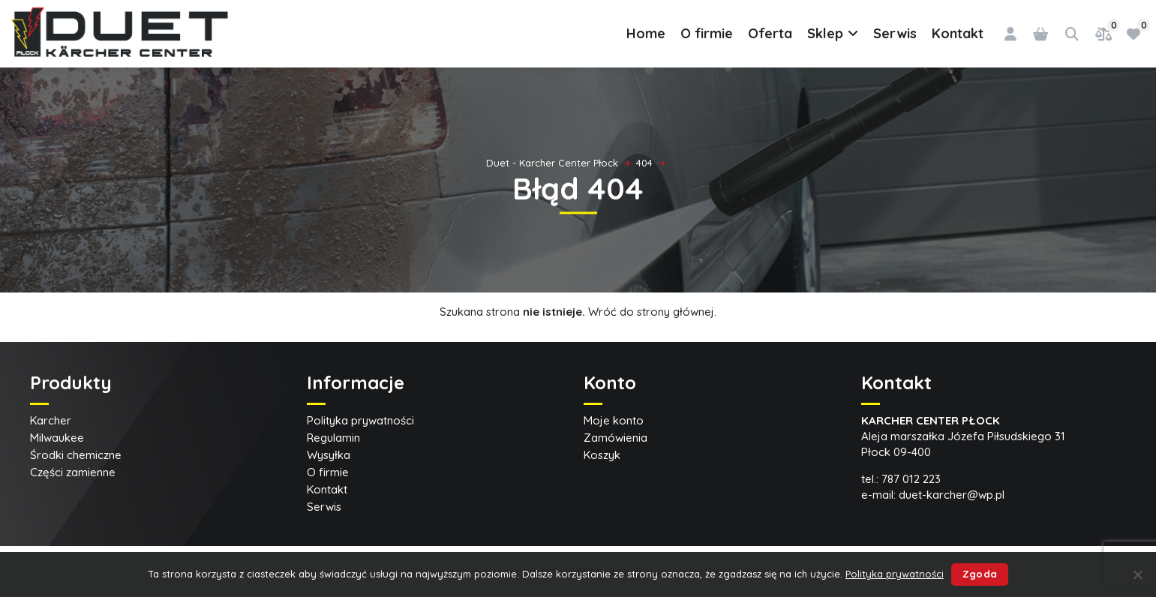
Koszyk (602, 455)
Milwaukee (57, 437)
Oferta (770, 33)
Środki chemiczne (76, 455)
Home (645, 33)
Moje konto (614, 420)
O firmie (706, 33)
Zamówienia (615, 437)
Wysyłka (328, 455)
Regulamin (333, 437)
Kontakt (957, 33)
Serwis (895, 33)
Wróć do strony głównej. (652, 311)
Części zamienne (73, 472)
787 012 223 (911, 479)
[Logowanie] (1010, 34)
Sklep (832, 34)
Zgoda (979, 574)
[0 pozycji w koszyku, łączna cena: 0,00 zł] (1040, 34)
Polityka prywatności (360, 420)
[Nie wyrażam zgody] (1137, 574)
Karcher (50, 420)
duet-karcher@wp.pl (951, 495)
